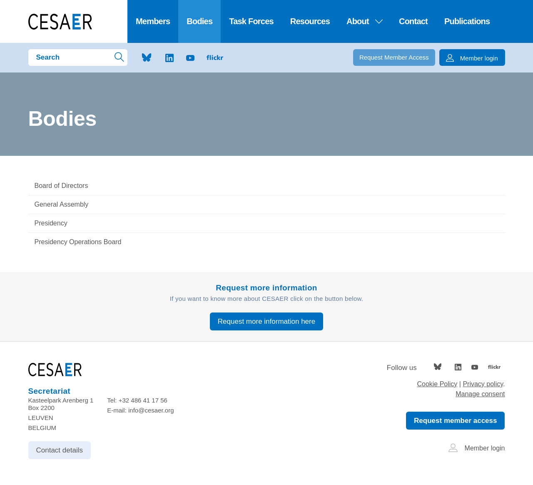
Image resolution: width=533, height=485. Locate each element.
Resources (310, 21)
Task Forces (251, 21)
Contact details (59, 450)
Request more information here (266, 321)
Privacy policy (483, 384)
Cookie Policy (437, 384)
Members (153, 21)
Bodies (199, 21)
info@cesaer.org (151, 410)
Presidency (51, 223)
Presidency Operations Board (78, 241)
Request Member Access (394, 57)
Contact (413, 21)
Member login (476, 448)
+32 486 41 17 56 (143, 400)
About (364, 21)
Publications (467, 21)
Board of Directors (61, 185)
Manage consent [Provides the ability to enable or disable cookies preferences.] (480, 394)
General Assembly (62, 204)
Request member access (455, 421)
